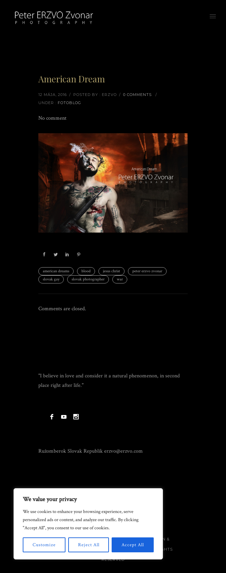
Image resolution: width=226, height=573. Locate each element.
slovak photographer (88, 279)
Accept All (132, 545)
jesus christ (111, 271)
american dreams (56, 271)
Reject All (88, 545)
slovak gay (51, 279)
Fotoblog (69, 102)
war (120, 279)
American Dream (71, 79)
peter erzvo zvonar (147, 271)
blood (86, 271)
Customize (44, 545)
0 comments (137, 94)
